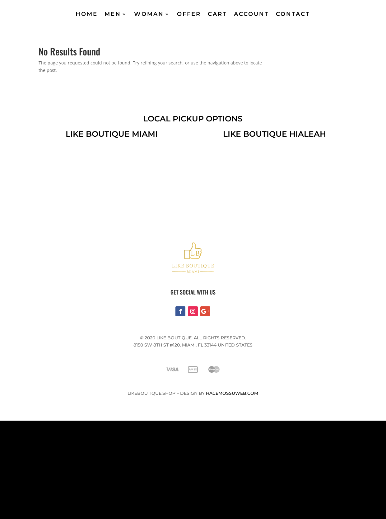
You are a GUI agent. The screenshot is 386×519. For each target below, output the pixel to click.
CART (217, 14)
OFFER (189, 14)
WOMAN (149, 14)
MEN (113, 14)
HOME (87, 14)
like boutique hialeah (274, 134)
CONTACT (293, 14)
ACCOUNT (251, 14)
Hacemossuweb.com (232, 393)
